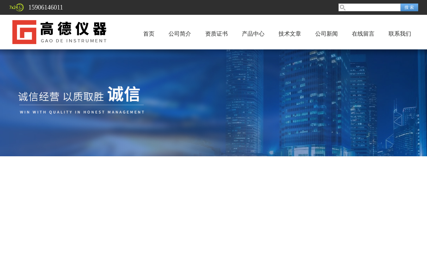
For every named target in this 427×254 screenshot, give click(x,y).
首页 (148, 34)
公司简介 (180, 34)
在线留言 (363, 34)
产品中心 (253, 34)
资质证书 (216, 34)
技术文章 (290, 34)
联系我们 (400, 34)
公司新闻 (326, 34)
